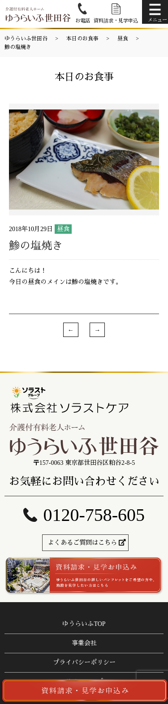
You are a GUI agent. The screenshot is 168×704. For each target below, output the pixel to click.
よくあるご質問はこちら (82, 542)
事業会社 (84, 643)
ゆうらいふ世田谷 (25, 38)
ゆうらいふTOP (83, 624)
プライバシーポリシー (84, 662)
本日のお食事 (82, 38)
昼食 (122, 38)
